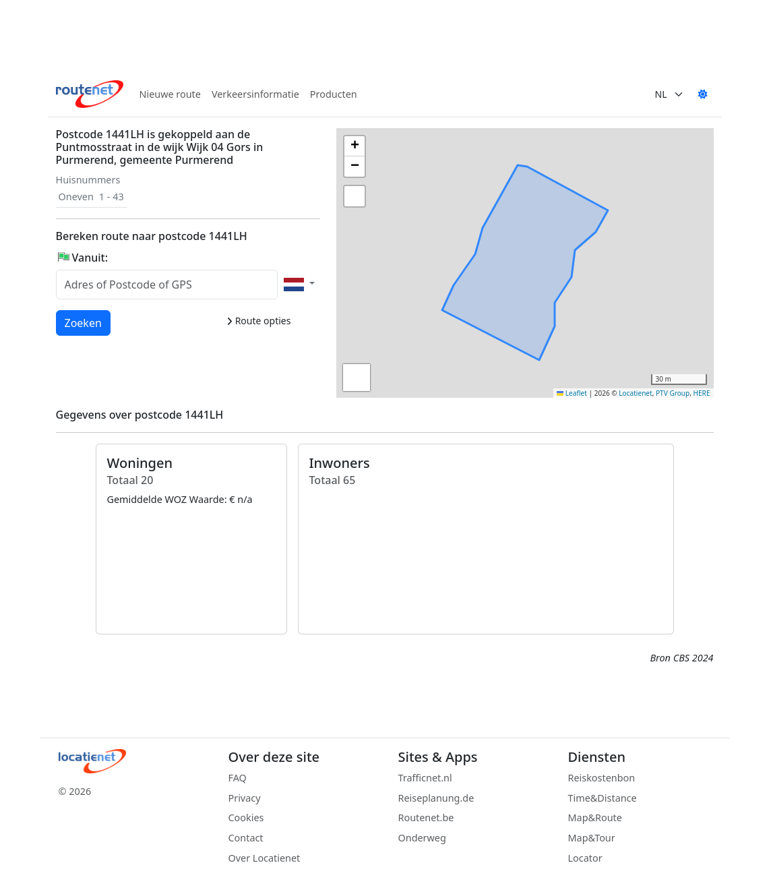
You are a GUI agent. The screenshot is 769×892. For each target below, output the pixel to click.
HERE (702, 393)
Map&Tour (591, 837)
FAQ (237, 777)
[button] (525, 267)
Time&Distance (602, 798)
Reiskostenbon (602, 777)
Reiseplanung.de (436, 798)
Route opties (258, 320)
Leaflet (572, 393)
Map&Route (595, 817)
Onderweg (422, 837)
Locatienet (635, 393)
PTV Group (672, 393)
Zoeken (84, 322)
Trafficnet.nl (425, 777)
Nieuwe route (170, 94)
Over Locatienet (264, 858)
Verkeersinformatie (255, 94)
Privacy (244, 798)
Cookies (246, 817)
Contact (246, 837)
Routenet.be (426, 817)
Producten (333, 94)
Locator (585, 858)
